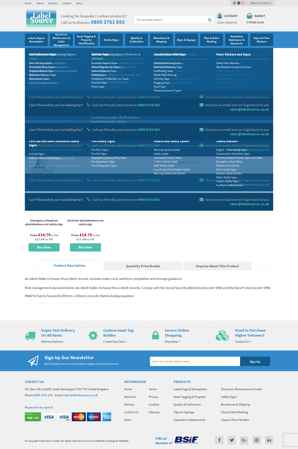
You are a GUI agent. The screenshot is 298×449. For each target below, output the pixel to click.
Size (158, 115)
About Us (130, 397)
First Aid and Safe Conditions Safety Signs (73, 52)
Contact (66, 3)
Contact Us (131, 412)
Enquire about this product (242, 147)
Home (28, 3)
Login (220, 22)
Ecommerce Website (93, 440)
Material (161, 99)
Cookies (154, 404)
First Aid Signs (106, 52)
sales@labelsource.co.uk (80, 395)
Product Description (69, 265)
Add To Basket (242, 139)
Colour (220, 115)
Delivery (52, 3)
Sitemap (154, 412)
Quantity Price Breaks (239, 86)
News (79, 3)
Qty (158, 131)
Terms (152, 389)
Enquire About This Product (217, 266)
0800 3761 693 (108, 21)
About (40, 3)
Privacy (153, 397)
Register (231, 22)
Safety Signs (41, 52)
